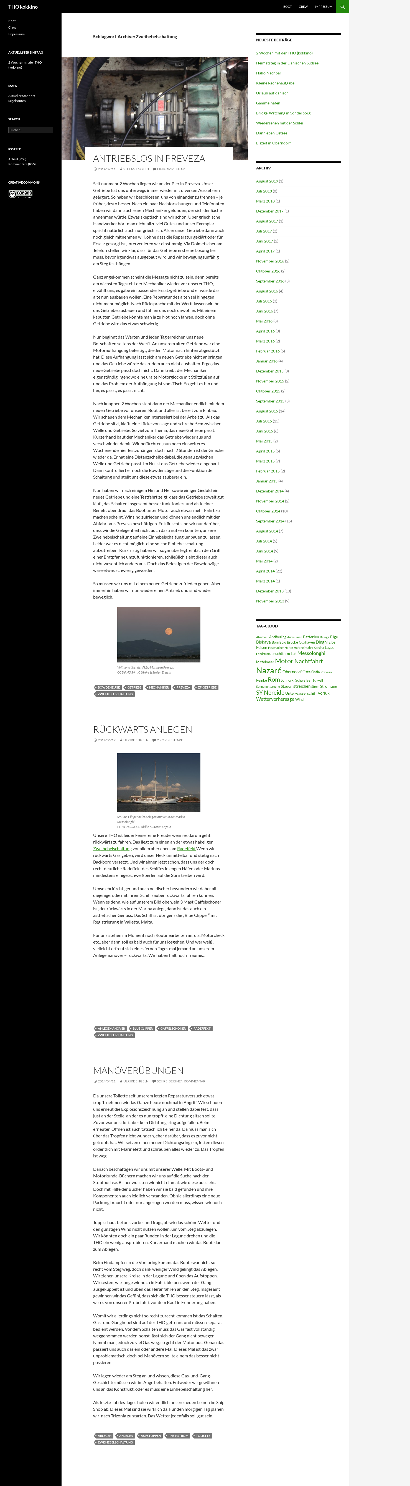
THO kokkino (23, 7)
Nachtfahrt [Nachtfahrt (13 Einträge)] (308, 660)
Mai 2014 (264, 561)
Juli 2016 (264, 301)
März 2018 (265, 201)
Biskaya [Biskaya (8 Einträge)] (263, 641)
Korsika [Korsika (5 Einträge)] (319, 647)
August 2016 (267, 291)
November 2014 (270, 501)
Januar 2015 (266, 481)
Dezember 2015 (270, 371)
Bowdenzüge (109, 687)
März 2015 (265, 461)
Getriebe (134, 687)
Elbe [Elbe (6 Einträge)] (331, 642)
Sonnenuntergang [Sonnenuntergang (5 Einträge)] (268, 686)
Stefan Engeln (136, 169)
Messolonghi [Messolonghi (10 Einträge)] (311, 653)
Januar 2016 (266, 361)
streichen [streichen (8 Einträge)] (301, 686)
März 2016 (265, 341)
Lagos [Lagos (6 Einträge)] (329, 648)
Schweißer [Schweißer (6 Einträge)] (303, 680)
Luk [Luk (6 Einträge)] (294, 654)
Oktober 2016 (268, 271)
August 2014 (267, 531)
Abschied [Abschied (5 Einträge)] (262, 637)
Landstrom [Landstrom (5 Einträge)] (263, 654)
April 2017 (265, 251)
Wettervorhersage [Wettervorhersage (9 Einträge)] (275, 699)
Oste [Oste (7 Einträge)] (306, 671)
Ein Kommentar (171, 169)
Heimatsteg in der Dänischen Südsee (287, 63)
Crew (303, 6)
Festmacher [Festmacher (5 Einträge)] (276, 647)
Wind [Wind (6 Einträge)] (299, 699)
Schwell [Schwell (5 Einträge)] (318, 680)
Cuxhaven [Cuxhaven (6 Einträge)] (307, 642)
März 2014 (265, 581)
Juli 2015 (264, 421)
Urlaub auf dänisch (272, 93)
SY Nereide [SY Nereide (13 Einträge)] (270, 692)
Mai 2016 (264, 321)
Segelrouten (17, 101)
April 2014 (265, 571)
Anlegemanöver (111, 1028)
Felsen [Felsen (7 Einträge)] (261, 647)
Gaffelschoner (173, 1028)
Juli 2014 (264, 541)
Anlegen (126, 1435)
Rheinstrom (178, 1435)
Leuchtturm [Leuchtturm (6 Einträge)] (280, 654)
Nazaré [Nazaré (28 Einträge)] (269, 670)
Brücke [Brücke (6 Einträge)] (292, 642)
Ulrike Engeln (136, 740)
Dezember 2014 (270, 491)
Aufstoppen (151, 1435)
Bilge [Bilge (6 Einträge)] (334, 637)
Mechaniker (159, 687)
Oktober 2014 (268, 511)
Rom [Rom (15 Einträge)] (274, 679)
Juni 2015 (264, 431)
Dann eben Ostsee (271, 133)
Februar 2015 (268, 471)
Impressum (323, 6)
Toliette (203, 1435)
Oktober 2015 (268, 391)
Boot (287, 6)
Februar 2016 (268, 351)
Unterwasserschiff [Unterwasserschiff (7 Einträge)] (301, 693)
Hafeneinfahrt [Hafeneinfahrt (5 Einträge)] (303, 647)
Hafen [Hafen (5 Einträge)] (289, 647)
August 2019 (267, 181)
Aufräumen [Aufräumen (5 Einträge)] (294, 637)
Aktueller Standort (21, 96)
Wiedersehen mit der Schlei (279, 123)
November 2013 (270, 601)
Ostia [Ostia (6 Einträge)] (315, 672)
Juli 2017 (264, 231)
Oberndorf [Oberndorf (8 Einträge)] (292, 671)
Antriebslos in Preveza (149, 158)
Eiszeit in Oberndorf (273, 143)
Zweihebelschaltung (115, 694)
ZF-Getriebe (207, 687)
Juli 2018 (264, 191)
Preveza (183, 687)
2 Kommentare (170, 740)
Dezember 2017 (270, 211)
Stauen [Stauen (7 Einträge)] (286, 686)
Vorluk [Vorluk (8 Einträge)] (324, 693)
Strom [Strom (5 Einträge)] (315, 686)
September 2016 (270, 281)
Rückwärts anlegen (142, 729)
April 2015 (265, 451)
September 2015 (270, 401)
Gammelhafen (268, 103)
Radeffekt (186, 848)
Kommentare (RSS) (22, 164)
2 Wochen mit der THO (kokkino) (284, 53)
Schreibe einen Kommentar (181, 1081)
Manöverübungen (138, 1070)
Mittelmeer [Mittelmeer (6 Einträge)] (265, 662)
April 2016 (265, 331)
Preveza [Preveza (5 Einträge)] (326, 672)
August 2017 (267, 221)
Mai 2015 (264, 441)
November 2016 (270, 261)
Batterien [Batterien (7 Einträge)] (311, 636)
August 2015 (267, 411)
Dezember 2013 (270, 591)
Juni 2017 (264, 241)
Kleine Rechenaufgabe (275, 83)
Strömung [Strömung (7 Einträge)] (328, 686)
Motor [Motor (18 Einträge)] (284, 661)
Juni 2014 (264, 551)
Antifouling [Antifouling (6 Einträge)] (277, 637)
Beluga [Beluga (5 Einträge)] (324, 637)
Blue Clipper (143, 1028)
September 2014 (270, 521)
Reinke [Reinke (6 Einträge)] (261, 680)
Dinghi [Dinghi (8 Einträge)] (322, 641)
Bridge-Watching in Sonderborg (283, 113)
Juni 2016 (264, 311)
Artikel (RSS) (17, 159)
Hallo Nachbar (268, 73)
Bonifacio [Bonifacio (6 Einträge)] (279, 642)
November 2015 (270, 381)
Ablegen (104, 1435)
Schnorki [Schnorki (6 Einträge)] (287, 680)
